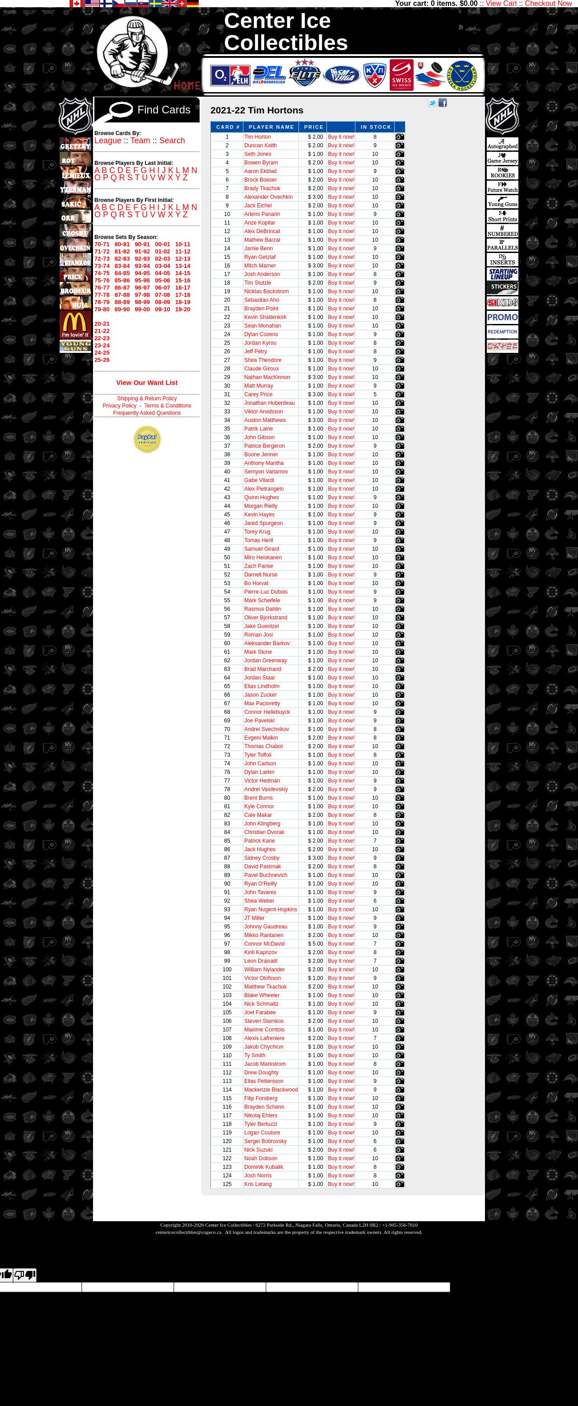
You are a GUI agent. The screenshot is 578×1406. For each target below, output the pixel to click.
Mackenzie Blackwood (271, 1090)
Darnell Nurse (260, 575)
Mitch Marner (260, 265)
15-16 (183, 280)
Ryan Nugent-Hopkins (270, 909)
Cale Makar (258, 815)
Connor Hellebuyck (267, 712)
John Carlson (260, 763)
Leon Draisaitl (260, 961)
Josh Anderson (262, 274)
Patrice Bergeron (264, 446)
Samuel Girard (261, 549)
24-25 (102, 352)
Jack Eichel (258, 205)
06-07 (162, 287)
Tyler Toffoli (257, 755)
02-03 (162, 258)
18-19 (183, 302)
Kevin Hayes (259, 514)
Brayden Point (261, 308)
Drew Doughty (261, 1072)
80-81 (122, 244)
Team (140, 140)
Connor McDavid (264, 944)
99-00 (142, 309)
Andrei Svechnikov (266, 729)
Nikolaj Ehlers (260, 1115)
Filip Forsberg (260, 1098)
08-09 (162, 302)
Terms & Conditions (167, 406)
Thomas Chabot (263, 746)
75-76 (102, 280)
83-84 (122, 265)
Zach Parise (258, 566)
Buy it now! (341, 137)
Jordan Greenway (265, 660)
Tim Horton (257, 137)
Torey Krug (257, 532)
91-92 (142, 251)
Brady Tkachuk (262, 188)
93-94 (142, 265)
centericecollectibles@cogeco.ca (188, 1232)
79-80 (102, 309)
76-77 (102, 287)
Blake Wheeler (262, 995)
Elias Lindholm (262, 686)
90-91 (142, 244)
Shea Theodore (263, 360)
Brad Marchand (262, 669)
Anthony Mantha (264, 463)
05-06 (162, 280)
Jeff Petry (255, 351)
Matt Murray (258, 386)
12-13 (183, 258)
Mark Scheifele (262, 600)
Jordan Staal (259, 678)
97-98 (142, 294)
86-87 (122, 287)
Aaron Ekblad (260, 171)
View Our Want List (147, 382)
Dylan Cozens (261, 334)
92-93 (142, 258)
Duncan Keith (260, 145)
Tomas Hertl (258, 540)
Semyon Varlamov (266, 472)
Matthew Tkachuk (265, 987)
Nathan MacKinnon (267, 377)
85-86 (122, 280)
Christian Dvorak (264, 832)
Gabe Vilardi (259, 480)
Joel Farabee (260, 1012)
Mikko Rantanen (264, 935)
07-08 (162, 294)
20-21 (102, 323)
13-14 (183, 265)
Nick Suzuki (258, 1150)
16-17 (183, 287)
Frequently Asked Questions (147, 413)
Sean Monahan (262, 326)
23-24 (102, 345)
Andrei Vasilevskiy (266, 789)
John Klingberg (262, 823)
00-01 (162, 244)
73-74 (102, 265)
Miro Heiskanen (263, 557)
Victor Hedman (262, 781)
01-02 (162, 251)
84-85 (122, 273)
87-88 (122, 294)
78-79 (102, 302)
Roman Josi (258, 635)
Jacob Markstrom (265, 1064)
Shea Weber (259, 901)
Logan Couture (262, 1132)
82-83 (122, 258)
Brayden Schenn (264, 1107)
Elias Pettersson (264, 1081)
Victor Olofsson (262, 978)
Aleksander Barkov (267, 643)
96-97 (142, 287)
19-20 (183, 309)
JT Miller (254, 918)
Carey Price (258, 394)
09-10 (162, 309)
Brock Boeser (260, 180)
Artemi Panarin (262, 214)
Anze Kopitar (259, 223)
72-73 (102, 258)
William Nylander (264, 969)
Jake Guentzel (261, 626)
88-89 (122, 302)
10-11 (183, 244)
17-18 (183, 294)
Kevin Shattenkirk (265, 317)
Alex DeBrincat (262, 231)
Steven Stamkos (264, 1021)
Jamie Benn (258, 248)
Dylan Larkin (259, 772)
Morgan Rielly (260, 506)
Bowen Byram (261, 162)
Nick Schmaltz (261, 1004)
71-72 (102, 251)
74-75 (102, 273)
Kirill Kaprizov (260, 952)
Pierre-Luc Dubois (266, 592)
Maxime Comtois (264, 1029)
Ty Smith (255, 1055)
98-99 (142, 302)
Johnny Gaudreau (265, 926)
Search (172, 140)
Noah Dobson (260, 1158)
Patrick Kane (259, 841)
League (107, 140)
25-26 (102, 359)
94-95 (142, 273)
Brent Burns (258, 798)
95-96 (142, 280)
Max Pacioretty (262, 703)
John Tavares (260, 892)
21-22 (102, 331)
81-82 (122, 251)
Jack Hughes (259, 849)
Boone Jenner (261, 454)
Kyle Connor (259, 806)
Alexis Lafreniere (264, 1038)
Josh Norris (258, 1175)
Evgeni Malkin (261, 738)
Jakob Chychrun (264, 1047)
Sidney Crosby (262, 858)
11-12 (183, 251)
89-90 (122, 309)
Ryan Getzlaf (259, 257)
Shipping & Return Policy (147, 398)
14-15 (183, 273)
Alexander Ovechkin (268, 197)
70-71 (102, 244)
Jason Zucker (260, 695)
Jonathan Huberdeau (269, 403)
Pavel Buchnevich (265, 875)
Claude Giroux (261, 369)
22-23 (102, 338)
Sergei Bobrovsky (265, 1141)
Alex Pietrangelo (264, 489)
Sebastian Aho (261, 300)
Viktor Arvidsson (263, 411)
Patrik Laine (258, 429)
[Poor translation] (25, 1275)
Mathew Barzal (262, 240)
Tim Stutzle (257, 283)
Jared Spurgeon (263, 523)
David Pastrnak (262, 866)
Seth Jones (257, 154)
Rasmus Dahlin (262, 609)
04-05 (162, 273)
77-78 (102, 294)
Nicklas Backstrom (266, 291)
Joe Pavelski (259, 720)
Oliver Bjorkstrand (265, 617)
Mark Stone (258, 652)
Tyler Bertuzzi (260, 1124)
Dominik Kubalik (263, 1167)
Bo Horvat (256, 583)
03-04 (162, 265)
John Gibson (259, 437)
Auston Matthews (265, 420)
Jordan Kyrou (260, 343)
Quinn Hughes (261, 497)
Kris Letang (258, 1184)
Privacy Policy (120, 406)
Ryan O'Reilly (260, 884)
